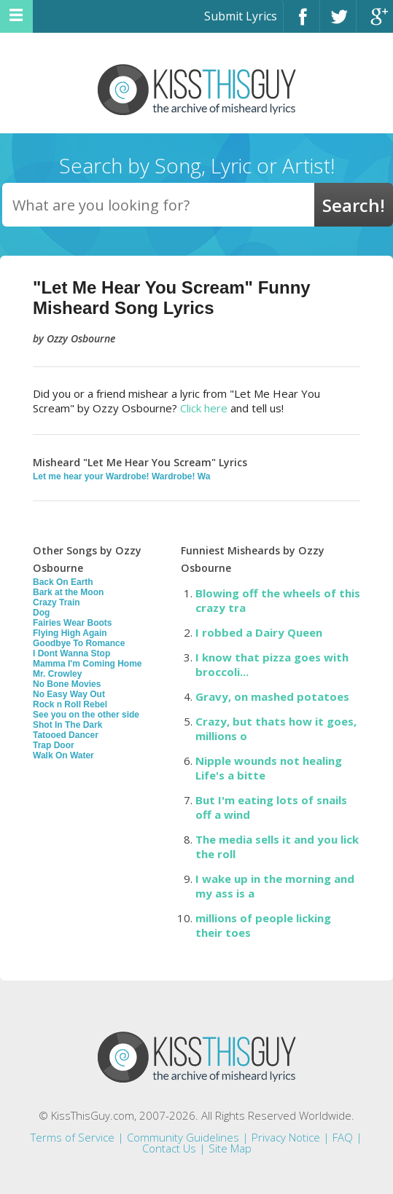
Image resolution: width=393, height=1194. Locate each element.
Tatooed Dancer (65, 735)
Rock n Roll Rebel (70, 704)
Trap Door (53, 745)
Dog (41, 613)
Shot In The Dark (67, 725)
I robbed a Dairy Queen (258, 632)
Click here (203, 408)
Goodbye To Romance (79, 643)
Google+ (375, 23)
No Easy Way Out (69, 694)
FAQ (342, 1137)
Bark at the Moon (68, 592)
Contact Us (169, 1148)
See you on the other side (86, 715)
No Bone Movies (67, 684)
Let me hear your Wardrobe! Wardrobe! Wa (121, 476)
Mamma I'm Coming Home (87, 664)
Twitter (338, 23)
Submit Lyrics (240, 16)
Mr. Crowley (57, 674)
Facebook (301, 23)
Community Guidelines (183, 1137)
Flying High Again (70, 633)
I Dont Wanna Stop (71, 653)
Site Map (230, 1148)
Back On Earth (63, 582)
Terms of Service (72, 1137)
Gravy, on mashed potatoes (272, 696)
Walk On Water (63, 755)
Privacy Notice (286, 1137)
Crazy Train (56, 602)
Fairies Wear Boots (72, 623)
